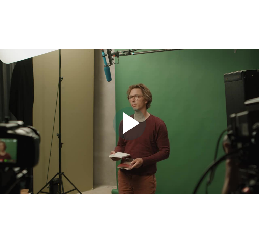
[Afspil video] (129, 138)
